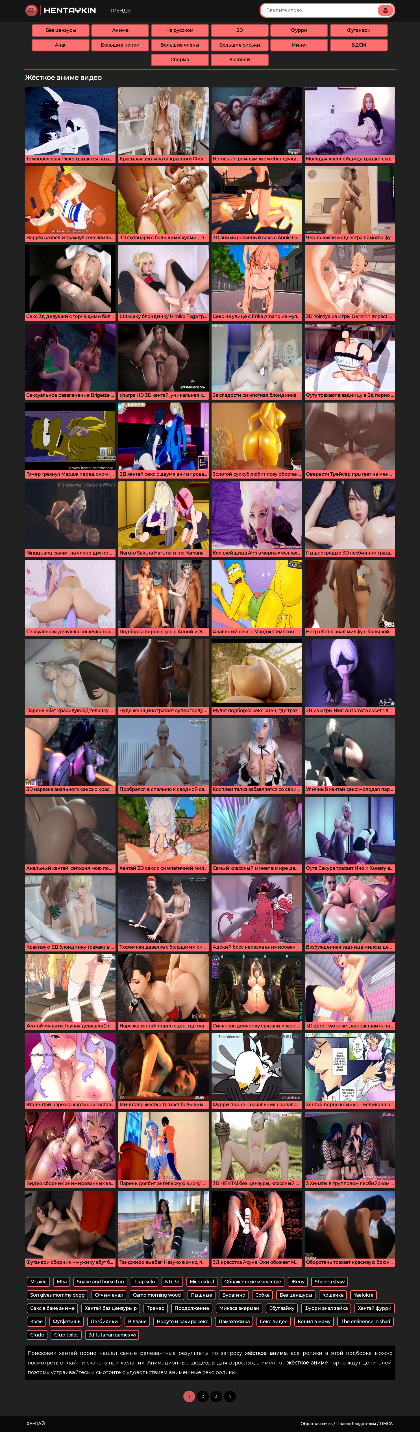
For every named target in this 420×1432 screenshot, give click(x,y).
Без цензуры (60, 30)
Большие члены (179, 45)
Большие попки (120, 45)
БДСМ (358, 45)
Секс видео (274, 1321)
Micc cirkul (202, 1282)
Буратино (233, 1295)
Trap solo (144, 1282)
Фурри (299, 30)
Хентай (36, 1423)
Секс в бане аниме (52, 1308)
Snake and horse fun (100, 1282)
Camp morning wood (157, 1295)
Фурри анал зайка (326, 1308)
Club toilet (66, 1335)
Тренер (155, 1308)
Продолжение (192, 1308)
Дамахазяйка (234, 1321)
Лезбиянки (104, 1321)
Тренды (121, 11)
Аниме (120, 30)
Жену (297, 1282)
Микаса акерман (239, 1308)
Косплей (239, 59)
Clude (37, 1335)
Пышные (201, 1295)
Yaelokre (363, 1295)
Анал (61, 45)
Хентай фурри (374, 1308)
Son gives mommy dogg (57, 1295)
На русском (179, 30)
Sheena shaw (330, 1282)
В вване (137, 1321)
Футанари (359, 30)
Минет (299, 45)
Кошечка (332, 1295)
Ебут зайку (281, 1308)
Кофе (36, 1321)
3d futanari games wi (112, 1335)
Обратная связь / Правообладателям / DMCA (347, 1423)
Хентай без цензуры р (111, 1308)
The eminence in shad (365, 1321)
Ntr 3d (172, 1282)
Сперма (180, 59)
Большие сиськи (239, 45)
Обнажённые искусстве (252, 1282)
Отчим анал (109, 1295)
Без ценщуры (296, 1295)
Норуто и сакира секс (182, 1321)
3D (239, 30)
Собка (262, 1295)
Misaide (38, 1282)
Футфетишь (66, 1321)
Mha (62, 1282)
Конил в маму (314, 1321)
